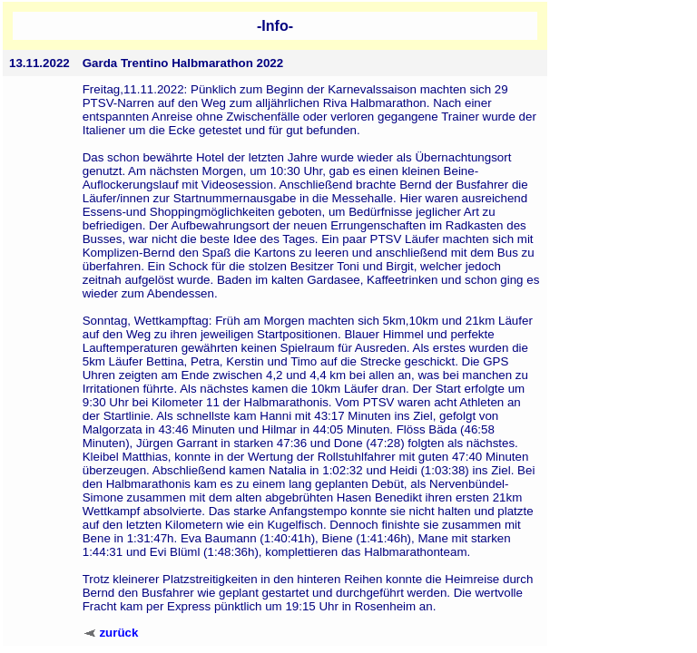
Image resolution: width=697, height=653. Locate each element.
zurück (118, 632)
